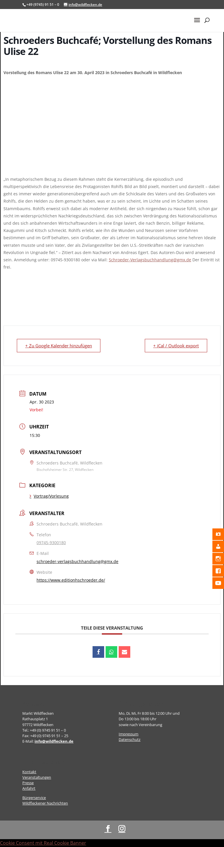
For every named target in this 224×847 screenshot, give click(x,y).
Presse (28, 782)
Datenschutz (129, 739)
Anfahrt (28, 788)
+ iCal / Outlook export (176, 346)
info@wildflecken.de (54, 741)
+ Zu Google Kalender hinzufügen (58, 346)
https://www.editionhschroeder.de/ (71, 580)
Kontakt (29, 771)
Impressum (128, 734)
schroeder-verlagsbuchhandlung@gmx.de (77, 561)
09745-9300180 (51, 542)
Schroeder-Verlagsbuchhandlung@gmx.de (150, 259)
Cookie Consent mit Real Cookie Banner (43, 843)
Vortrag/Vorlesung (49, 496)
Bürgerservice (34, 797)
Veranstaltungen (36, 777)
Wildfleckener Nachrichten (45, 803)
